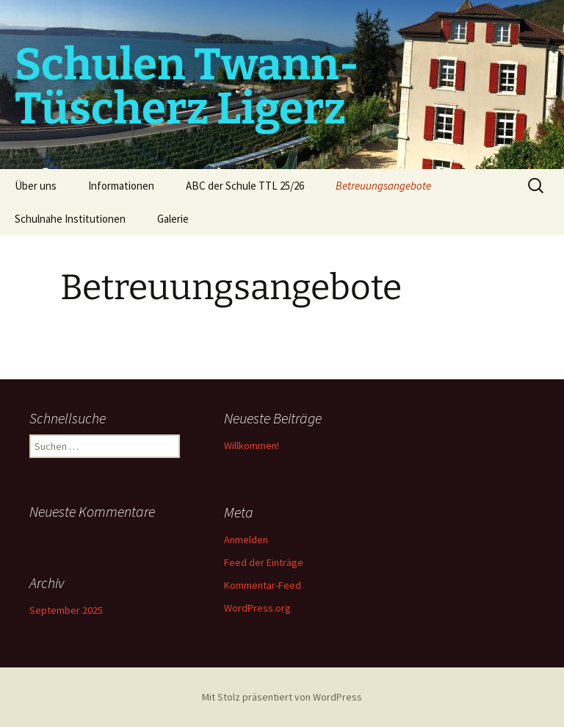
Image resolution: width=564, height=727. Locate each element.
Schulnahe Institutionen (70, 219)
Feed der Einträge (263, 562)
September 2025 (66, 610)
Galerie (173, 219)
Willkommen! (251, 445)
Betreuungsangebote (383, 186)
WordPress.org (257, 608)
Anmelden (246, 539)
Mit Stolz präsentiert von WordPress (282, 696)
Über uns (36, 186)
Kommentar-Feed (262, 585)
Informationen (121, 186)
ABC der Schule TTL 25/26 (245, 186)
